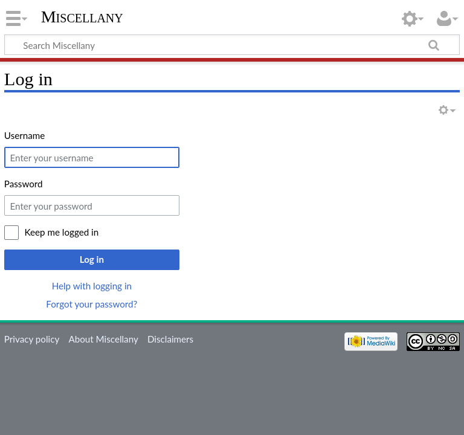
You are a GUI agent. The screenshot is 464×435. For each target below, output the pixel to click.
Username (24, 135)
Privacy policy (31, 339)
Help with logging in (92, 285)
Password (23, 183)
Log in (92, 259)
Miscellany (82, 16)
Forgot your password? (91, 303)
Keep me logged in (62, 232)
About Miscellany (103, 339)
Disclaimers (170, 339)
